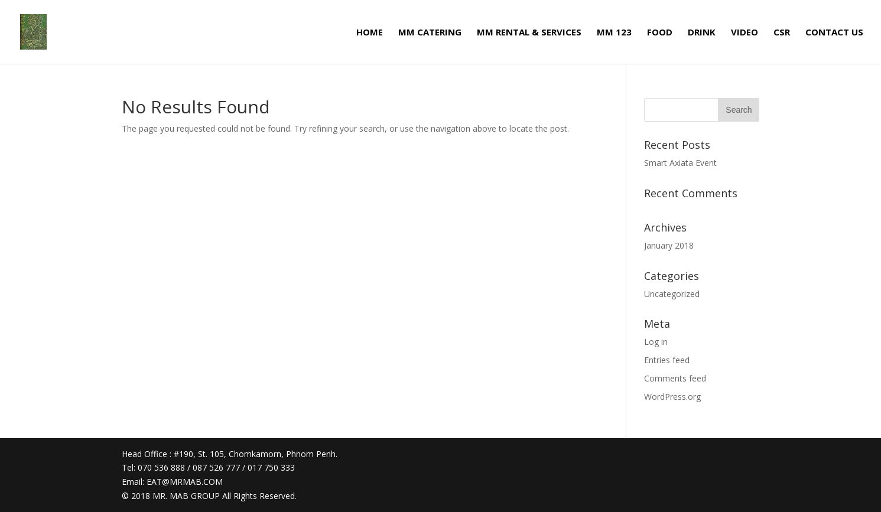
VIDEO (744, 33)
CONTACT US (834, 33)
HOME (369, 33)
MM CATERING (429, 33)
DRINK (702, 33)
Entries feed (667, 360)
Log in (656, 341)
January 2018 (669, 245)
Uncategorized (672, 293)
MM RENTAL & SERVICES (529, 33)
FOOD (659, 33)
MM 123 (614, 33)
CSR (781, 33)
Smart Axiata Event (680, 162)
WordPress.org (672, 396)
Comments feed (675, 378)
